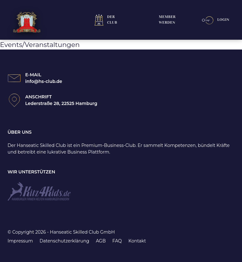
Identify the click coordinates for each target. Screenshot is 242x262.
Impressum (20, 241)
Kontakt (137, 241)
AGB (101, 241)
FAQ (117, 241)
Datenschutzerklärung (64, 241)
